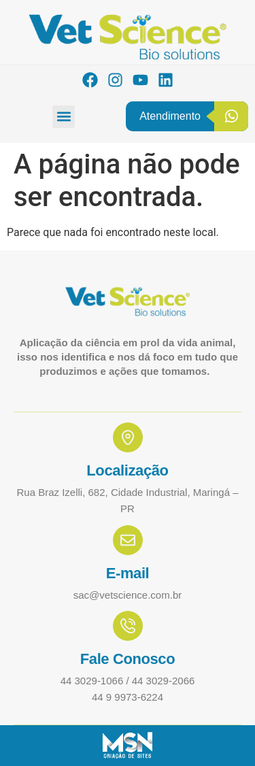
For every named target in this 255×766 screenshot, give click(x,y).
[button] (63, 116)
